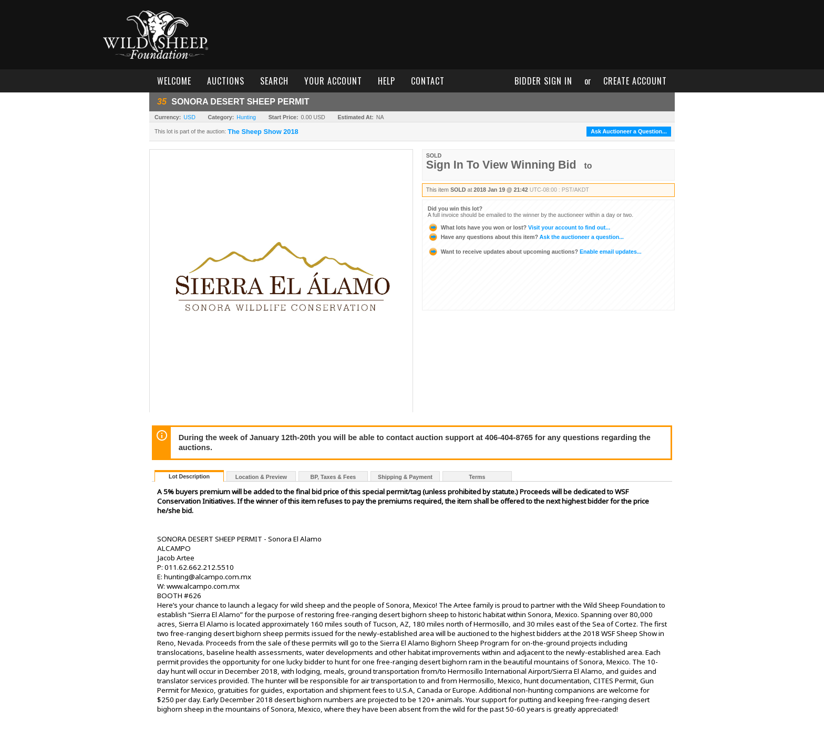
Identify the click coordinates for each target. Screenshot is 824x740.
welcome (174, 81)
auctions (225, 81)
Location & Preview (261, 477)
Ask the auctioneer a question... (526, 237)
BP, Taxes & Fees (333, 477)
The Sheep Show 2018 (263, 132)
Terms (477, 477)
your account (333, 81)
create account (635, 81)
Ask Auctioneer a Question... (629, 131)
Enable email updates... (535, 251)
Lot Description (189, 476)
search (274, 81)
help (386, 81)
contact (428, 81)
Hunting (246, 117)
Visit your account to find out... (519, 227)
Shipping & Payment (405, 477)
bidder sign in (543, 81)
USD (189, 117)
